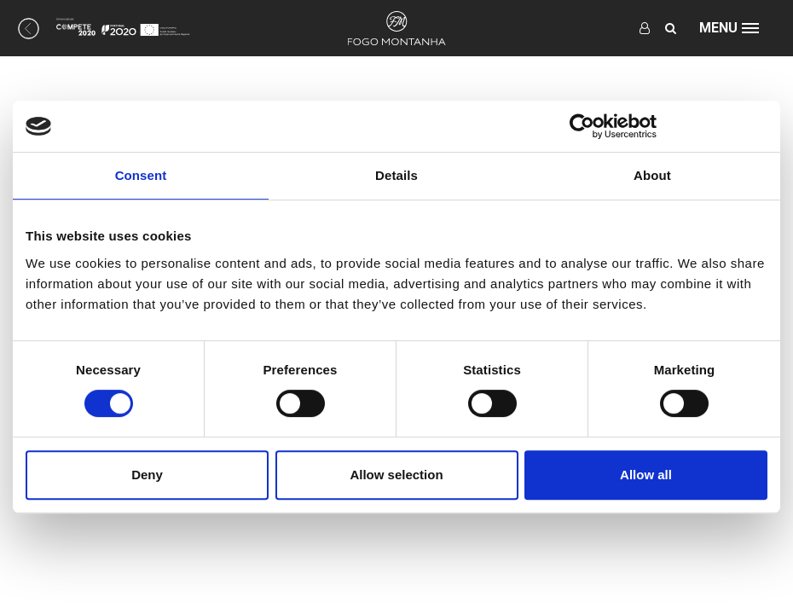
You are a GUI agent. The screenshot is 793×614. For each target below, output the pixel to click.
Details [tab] (396, 175)
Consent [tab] (141, 175)
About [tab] (652, 175)
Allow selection (396, 474)
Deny (147, 474)
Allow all (646, 474)
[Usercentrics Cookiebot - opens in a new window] (582, 126)
